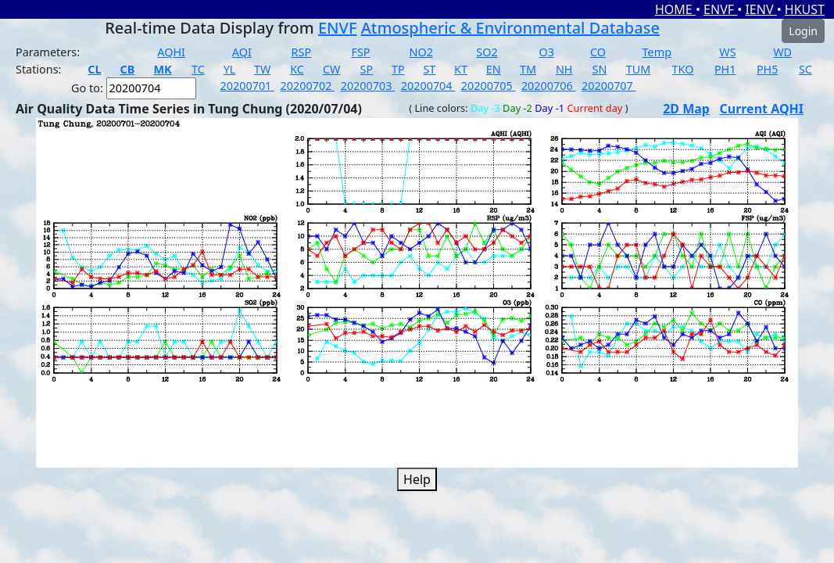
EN (493, 69)
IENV (760, 9)
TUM (638, 69)
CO (598, 52)
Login (803, 30)
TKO (683, 69)
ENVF (720, 9)
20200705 (488, 85)
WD (782, 52)
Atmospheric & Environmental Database (510, 27)
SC (805, 69)
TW (262, 69)
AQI (242, 52)
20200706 (548, 85)
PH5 (768, 69)
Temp (657, 52)
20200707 (609, 85)
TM (528, 69)
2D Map (686, 108)
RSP (302, 52)
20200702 (308, 85)
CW (331, 69)
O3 (546, 52)
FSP (360, 52)
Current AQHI (761, 108)
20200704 (428, 85)
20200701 (247, 85)
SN (599, 69)
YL (230, 69)
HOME (675, 9)
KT (460, 69)
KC (297, 69)
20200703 (368, 85)
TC (198, 69)
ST (429, 69)
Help (417, 479)
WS (727, 52)
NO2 (420, 52)
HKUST (805, 9)
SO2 (486, 52)
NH (564, 69)
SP (367, 69)
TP (398, 69)
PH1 (725, 69)
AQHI (171, 52)
